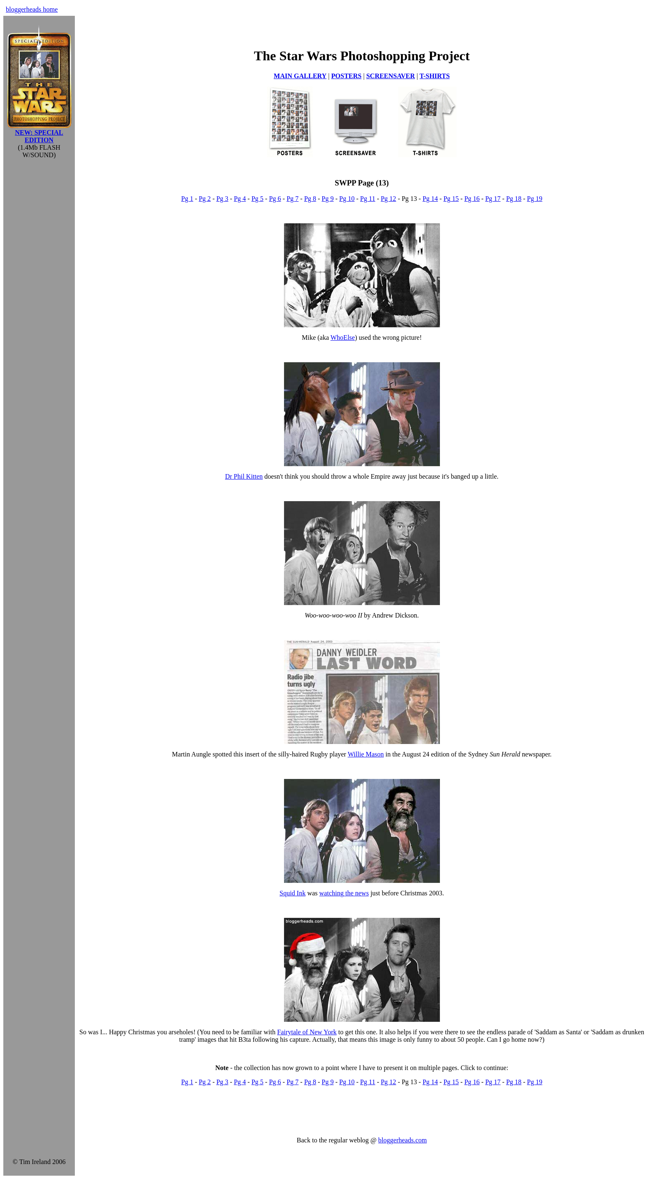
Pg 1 (187, 198)
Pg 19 (534, 198)
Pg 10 (347, 198)
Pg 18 (513, 198)
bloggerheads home (32, 9)
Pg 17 (493, 198)
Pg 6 (275, 198)
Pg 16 (472, 198)
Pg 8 (310, 198)
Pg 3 (222, 198)
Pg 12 (388, 198)
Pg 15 (451, 198)
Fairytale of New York (306, 1032)
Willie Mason (366, 754)
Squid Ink (292, 893)
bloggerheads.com (402, 1140)
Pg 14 (430, 198)
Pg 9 (328, 198)
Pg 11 (367, 198)
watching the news (344, 893)
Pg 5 (258, 198)
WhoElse (343, 337)
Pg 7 (292, 198)
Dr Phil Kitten (244, 476)
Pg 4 (240, 198)
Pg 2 (205, 198)
